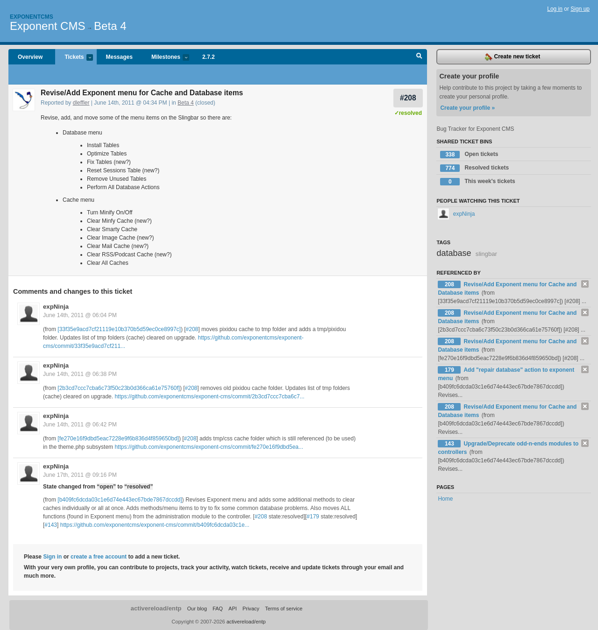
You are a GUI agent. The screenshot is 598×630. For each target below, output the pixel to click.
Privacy (250, 608)
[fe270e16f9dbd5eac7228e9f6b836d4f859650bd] (118, 438)
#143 (50, 525)
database (453, 253)
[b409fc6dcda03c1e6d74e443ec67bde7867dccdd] (119, 499)
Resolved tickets (474, 168)
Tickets (74, 58)
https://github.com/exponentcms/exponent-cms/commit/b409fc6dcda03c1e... (154, 525)
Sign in (52, 556)
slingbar (486, 253)
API (232, 608)
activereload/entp (156, 608)
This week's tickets (477, 181)
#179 (312, 516)
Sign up (580, 9)
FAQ (218, 608)
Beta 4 (110, 26)
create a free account (99, 556)
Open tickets (469, 154)
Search (419, 57)
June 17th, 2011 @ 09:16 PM (80, 475)
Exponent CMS (47, 26)
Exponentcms (31, 17)
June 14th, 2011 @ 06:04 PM (80, 315)
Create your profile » (467, 108)
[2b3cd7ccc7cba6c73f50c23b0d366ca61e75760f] (118, 388)
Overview (30, 57)
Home (445, 499)
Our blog (196, 608)
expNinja (56, 306)
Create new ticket (512, 57)
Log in (554, 9)
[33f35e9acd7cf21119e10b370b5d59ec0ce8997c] (119, 329)
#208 (408, 98)
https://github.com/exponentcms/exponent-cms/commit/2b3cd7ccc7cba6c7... (209, 396)
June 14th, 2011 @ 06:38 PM (80, 374)
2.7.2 (208, 57)
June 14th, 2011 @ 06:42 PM (80, 424)
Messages (119, 57)
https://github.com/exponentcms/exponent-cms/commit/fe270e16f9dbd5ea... (208, 447)
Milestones (165, 58)
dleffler (81, 102)
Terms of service (283, 608)
